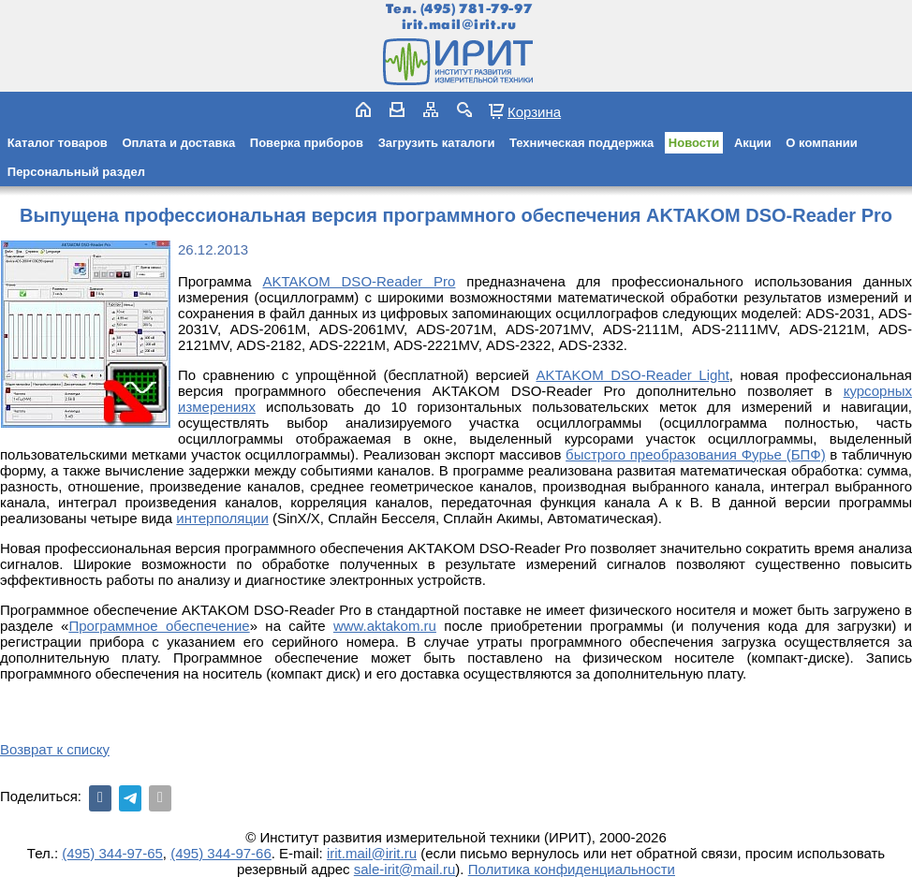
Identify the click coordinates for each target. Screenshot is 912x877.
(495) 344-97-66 (221, 853)
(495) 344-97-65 (112, 853)
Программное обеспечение (158, 626)
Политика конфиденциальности (571, 869)
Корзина (534, 111)
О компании (821, 143)
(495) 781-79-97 (476, 9)
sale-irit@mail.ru (405, 869)
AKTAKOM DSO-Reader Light (632, 375)
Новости (694, 143)
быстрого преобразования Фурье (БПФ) (696, 454)
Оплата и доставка (178, 143)
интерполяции (222, 518)
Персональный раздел (76, 172)
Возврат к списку (55, 749)
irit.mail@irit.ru (459, 25)
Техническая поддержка (581, 143)
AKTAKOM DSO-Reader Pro (358, 281)
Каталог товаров (57, 143)
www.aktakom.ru (384, 626)
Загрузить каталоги (436, 143)
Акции (753, 143)
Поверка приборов (306, 143)
